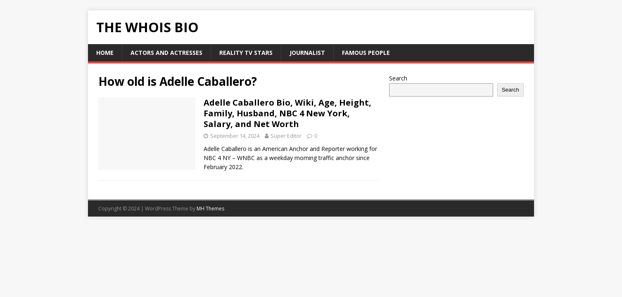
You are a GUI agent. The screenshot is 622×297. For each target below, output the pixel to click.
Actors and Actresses (166, 53)
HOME (105, 53)
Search (398, 78)
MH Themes (210, 208)
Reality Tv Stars (246, 53)
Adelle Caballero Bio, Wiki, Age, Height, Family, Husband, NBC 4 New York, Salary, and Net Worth (287, 113)
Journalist (307, 53)
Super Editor (286, 135)
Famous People (366, 53)
